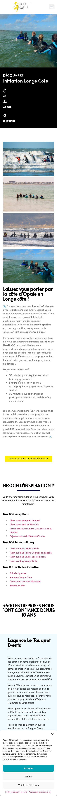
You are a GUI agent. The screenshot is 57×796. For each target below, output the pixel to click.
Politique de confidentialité (16, 792)
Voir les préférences (28, 785)
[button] (52, 734)
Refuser (28, 776)
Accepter (28, 768)
